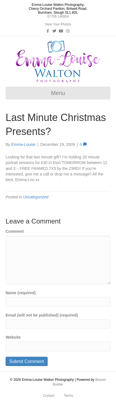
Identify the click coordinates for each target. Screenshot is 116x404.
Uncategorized (35, 197)
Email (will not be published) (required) (42, 315)
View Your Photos (58, 24)
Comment (15, 231)
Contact (48, 396)
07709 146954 (58, 16)
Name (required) (21, 293)
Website (13, 337)
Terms (68, 396)
